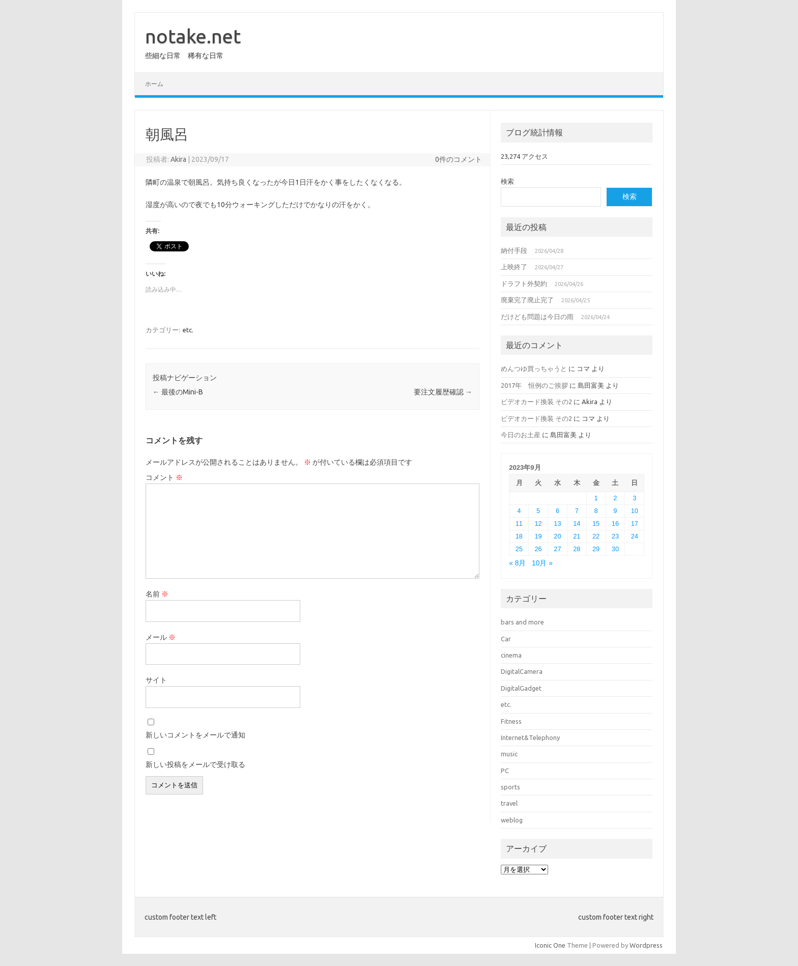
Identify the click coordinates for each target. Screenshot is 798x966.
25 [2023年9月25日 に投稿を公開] (519, 549)
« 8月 (517, 563)
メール (161, 637)
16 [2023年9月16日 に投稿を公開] (615, 523)
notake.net (193, 36)
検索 (507, 181)
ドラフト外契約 (524, 283)
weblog (512, 819)
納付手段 (514, 250)
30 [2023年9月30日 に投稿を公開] (615, 549)
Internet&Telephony (530, 737)
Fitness (511, 721)
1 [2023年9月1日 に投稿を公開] (596, 498)
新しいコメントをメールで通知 (195, 735)
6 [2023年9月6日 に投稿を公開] (557, 511)
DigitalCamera (522, 671)
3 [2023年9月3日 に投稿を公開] (634, 498)
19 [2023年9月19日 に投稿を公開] (538, 536)
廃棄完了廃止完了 (527, 299)
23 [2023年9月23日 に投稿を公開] (615, 536)
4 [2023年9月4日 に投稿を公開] (519, 511)
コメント (164, 477)
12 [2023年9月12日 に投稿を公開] (538, 523)
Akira (178, 159)
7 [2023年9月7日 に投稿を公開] (577, 511)
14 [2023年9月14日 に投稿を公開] (576, 523)
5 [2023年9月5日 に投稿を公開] (538, 511)
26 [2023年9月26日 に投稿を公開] (538, 549)
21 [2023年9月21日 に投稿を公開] (576, 536)
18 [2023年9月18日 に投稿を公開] (519, 536)
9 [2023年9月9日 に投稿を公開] (615, 511)
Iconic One (550, 945)
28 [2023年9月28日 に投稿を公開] (576, 549)
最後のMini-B (178, 392)
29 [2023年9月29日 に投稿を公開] (596, 549)
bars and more (522, 622)
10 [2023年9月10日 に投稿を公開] (634, 511)
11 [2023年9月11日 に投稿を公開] (519, 523)
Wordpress (646, 945)
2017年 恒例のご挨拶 (534, 385)
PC (505, 770)
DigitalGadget (521, 688)
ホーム (154, 83)
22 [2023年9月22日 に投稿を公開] (596, 536)
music (509, 753)
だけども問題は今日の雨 (537, 316)
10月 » (542, 563)
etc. (188, 329)
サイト (156, 680)
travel (509, 803)
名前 (157, 594)
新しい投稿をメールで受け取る (195, 764)
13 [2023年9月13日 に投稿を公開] (557, 523)
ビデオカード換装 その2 (536, 401)
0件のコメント (458, 159)
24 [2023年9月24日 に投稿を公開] (634, 536)
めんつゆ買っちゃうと (534, 368)
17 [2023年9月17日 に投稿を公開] (634, 523)
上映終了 (514, 266)
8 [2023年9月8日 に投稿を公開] (596, 511)
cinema (511, 655)
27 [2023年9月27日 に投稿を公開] (557, 549)
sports (510, 786)
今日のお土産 (520, 434)
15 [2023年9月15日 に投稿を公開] (596, 523)
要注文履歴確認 (443, 392)
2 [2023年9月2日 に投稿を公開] (615, 498)
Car (506, 638)
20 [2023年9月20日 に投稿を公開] (557, 536)
